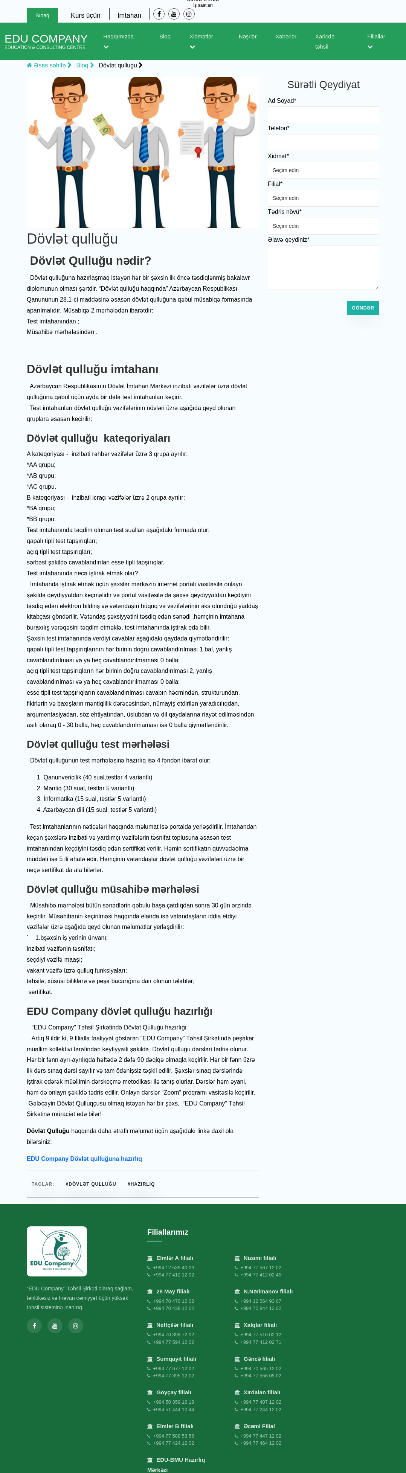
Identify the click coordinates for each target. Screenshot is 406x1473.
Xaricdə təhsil (324, 41)
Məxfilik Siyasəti (49, 1459)
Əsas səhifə (49, 65)
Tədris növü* (285, 212)
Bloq (165, 36)
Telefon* (279, 128)
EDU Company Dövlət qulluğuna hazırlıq (84, 1159)
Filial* (275, 184)
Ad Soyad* (282, 101)
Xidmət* (278, 156)
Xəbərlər (285, 36)
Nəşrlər (248, 36)
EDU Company (46, 41)
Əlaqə (278, 1461)
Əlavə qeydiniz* (289, 239)
